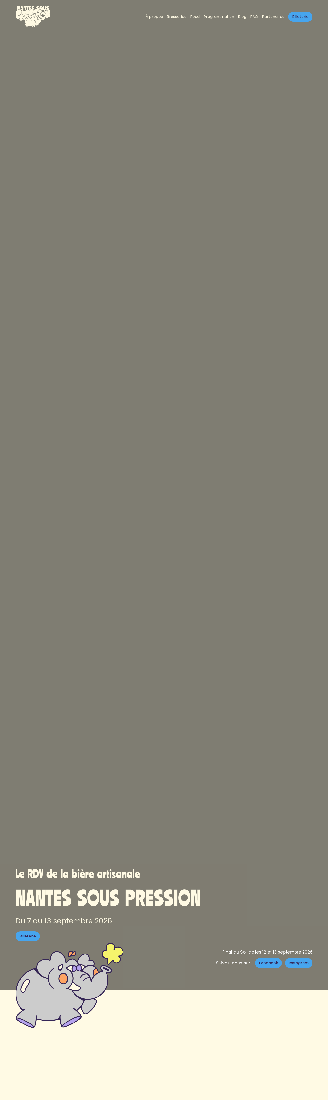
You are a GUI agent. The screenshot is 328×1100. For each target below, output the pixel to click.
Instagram (299, 963)
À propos (154, 16)
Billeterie (300, 16)
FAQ (254, 16)
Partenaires (273, 16)
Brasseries (176, 16)
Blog (242, 16)
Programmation (219, 16)
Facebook (268, 963)
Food (195, 16)
